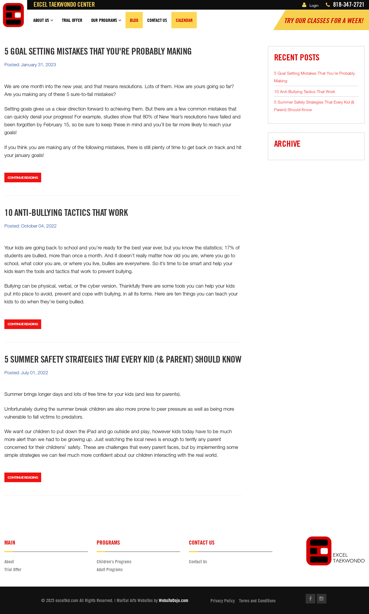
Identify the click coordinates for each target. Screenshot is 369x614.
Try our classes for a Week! (323, 20)
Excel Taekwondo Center (64, 4)
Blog (134, 20)
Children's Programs (114, 561)
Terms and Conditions (257, 600)
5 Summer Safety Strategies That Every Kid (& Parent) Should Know (314, 105)
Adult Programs (110, 569)
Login (310, 5)
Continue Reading (23, 177)
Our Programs (106, 22)
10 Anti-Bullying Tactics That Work (304, 91)
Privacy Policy (222, 600)
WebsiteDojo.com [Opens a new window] (173, 600)
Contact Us (157, 20)
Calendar (184, 20)
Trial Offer (72, 20)
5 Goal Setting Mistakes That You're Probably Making (314, 77)
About (9, 561)
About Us (43, 22)
